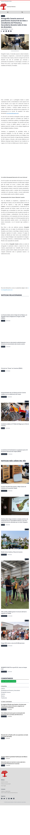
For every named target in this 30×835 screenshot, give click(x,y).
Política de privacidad (6, 783)
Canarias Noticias (4, 29)
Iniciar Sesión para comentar (8, 681)
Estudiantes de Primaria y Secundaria (10, 690)
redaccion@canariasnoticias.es (11, 792)
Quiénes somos (4, 782)
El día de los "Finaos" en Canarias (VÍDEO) (11, 368)
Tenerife (3, 428)
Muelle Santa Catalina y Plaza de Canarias (11, 552)
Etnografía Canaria (6, 692)
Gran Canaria (3, 396)
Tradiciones (4, 698)
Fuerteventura (4, 454)
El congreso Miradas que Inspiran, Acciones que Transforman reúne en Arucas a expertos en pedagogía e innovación (13, 706)
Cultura (3, 688)
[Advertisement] (15, 82)
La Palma (3, 320)
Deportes (3, 346)
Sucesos (2, 738)
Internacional (4, 671)
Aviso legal (3, 785)
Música (3, 696)
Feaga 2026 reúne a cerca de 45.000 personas (12, 643)
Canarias (3, 16)
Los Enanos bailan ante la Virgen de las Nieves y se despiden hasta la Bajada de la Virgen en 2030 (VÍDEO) (14, 316)
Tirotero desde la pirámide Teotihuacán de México (14, 756)
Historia (3, 694)
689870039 (7, 791)
